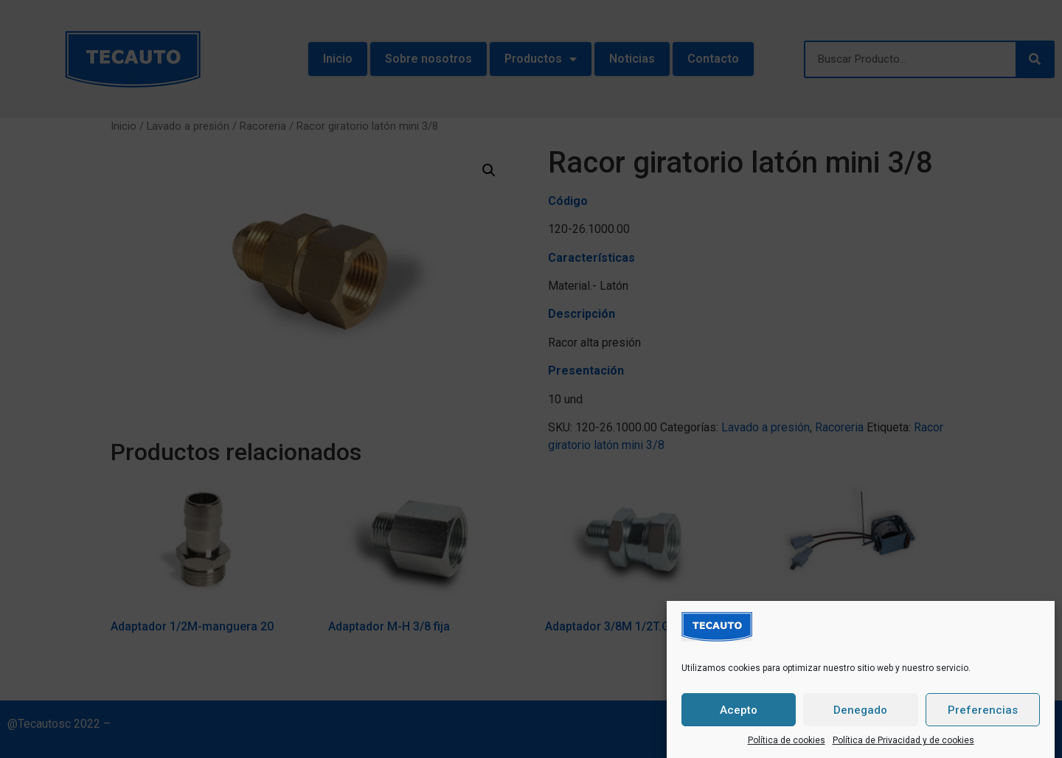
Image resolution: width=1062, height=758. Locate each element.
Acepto (738, 711)
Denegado (860, 711)
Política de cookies (786, 742)
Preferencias (983, 711)
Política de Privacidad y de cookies (903, 742)
